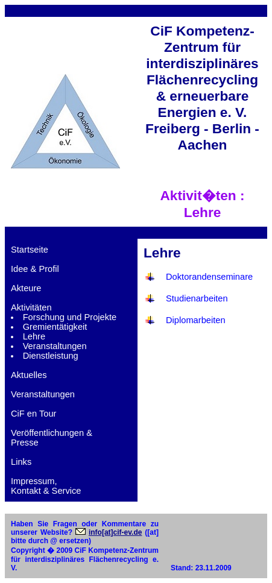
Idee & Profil (35, 269)
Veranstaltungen (55, 346)
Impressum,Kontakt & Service (46, 486)
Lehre (34, 336)
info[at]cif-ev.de (115, 532)
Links (21, 462)
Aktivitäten (31, 307)
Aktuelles (28, 375)
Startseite (29, 249)
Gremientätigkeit (55, 327)
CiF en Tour (34, 413)
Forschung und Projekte (70, 317)
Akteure (26, 288)
